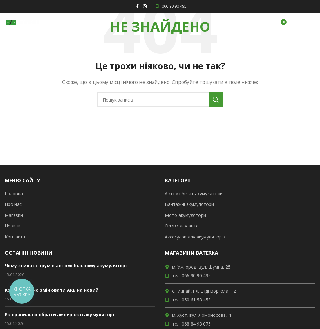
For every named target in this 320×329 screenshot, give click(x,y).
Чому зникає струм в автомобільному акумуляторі (66, 266)
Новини (13, 226)
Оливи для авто (182, 226)
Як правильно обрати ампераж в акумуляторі (59, 314)
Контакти (15, 237)
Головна (14, 193)
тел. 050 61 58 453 (191, 300)
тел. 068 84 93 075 (191, 324)
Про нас (13, 204)
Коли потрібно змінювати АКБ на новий (52, 290)
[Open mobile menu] (304, 22)
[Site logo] (22, 21)
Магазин (14, 215)
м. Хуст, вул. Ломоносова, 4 (201, 315)
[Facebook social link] (137, 6)
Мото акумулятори (185, 215)
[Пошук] (160, 99)
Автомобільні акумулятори (194, 193)
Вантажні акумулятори (189, 204)
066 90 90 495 (171, 6)
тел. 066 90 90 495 (191, 276)
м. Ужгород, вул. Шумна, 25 (201, 267)
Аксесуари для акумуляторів (195, 237)
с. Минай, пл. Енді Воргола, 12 (204, 291)
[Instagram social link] (145, 6)
